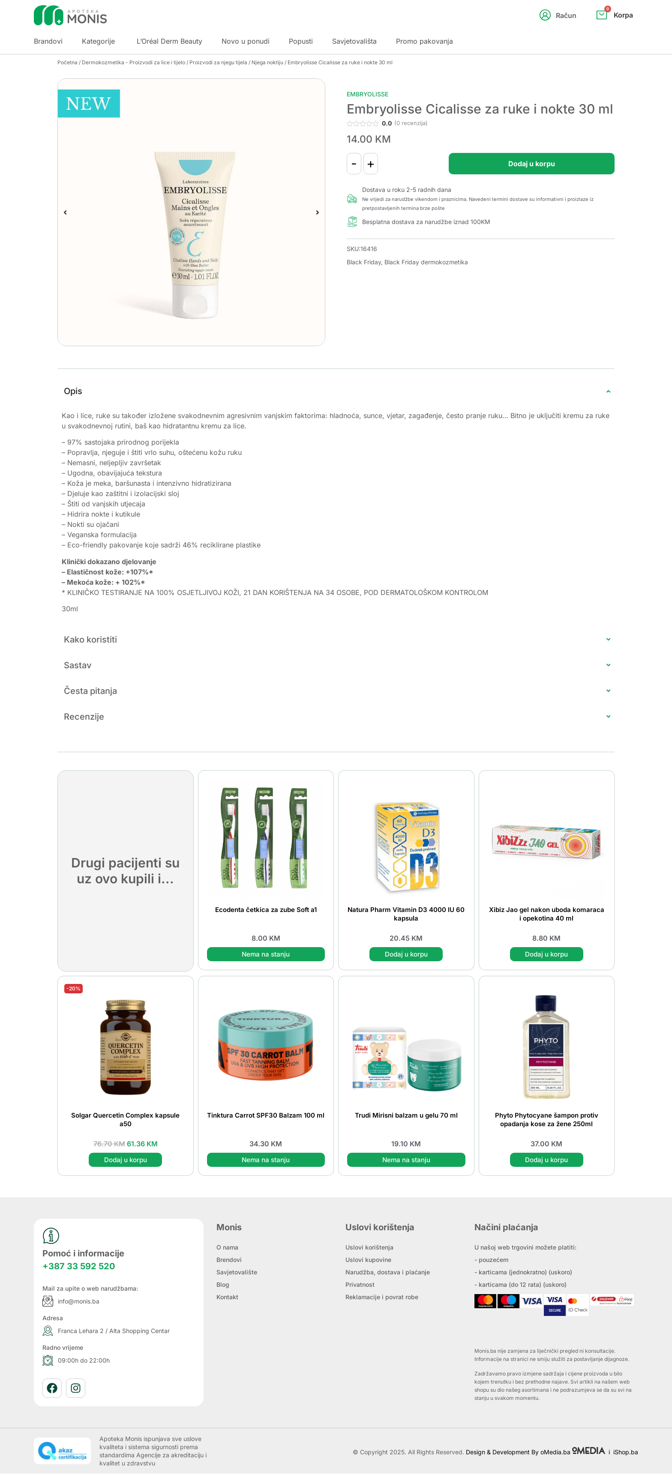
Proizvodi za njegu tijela (218, 62)
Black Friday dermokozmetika (426, 262)
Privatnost (360, 1285)
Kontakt (227, 1297)
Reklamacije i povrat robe (381, 1297)
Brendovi (229, 1260)
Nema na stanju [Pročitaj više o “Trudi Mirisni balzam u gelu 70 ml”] (406, 1160)
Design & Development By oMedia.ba (536, 1452)
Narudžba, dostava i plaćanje (387, 1272)
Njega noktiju (267, 62)
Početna (67, 62)
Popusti (301, 41)
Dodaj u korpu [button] (406, 954)
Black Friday (364, 262)
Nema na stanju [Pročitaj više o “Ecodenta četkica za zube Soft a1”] (265, 954)
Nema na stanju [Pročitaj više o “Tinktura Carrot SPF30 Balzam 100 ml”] (265, 1160)
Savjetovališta (354, 41)
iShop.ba (625, 1452)
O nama (227, 1247)
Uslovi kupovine (368, 1260)
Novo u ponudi (246, 41)
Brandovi (48, 41)
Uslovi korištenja (369, 1247)
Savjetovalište (236, 1272)
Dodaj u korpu (521, 163)
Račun (566, 15)
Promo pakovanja (424, 41)
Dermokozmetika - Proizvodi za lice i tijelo (133, 62)
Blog (222, 1285)
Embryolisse (367, 94)
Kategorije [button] (98, 41)
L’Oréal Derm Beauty (169, 41)
